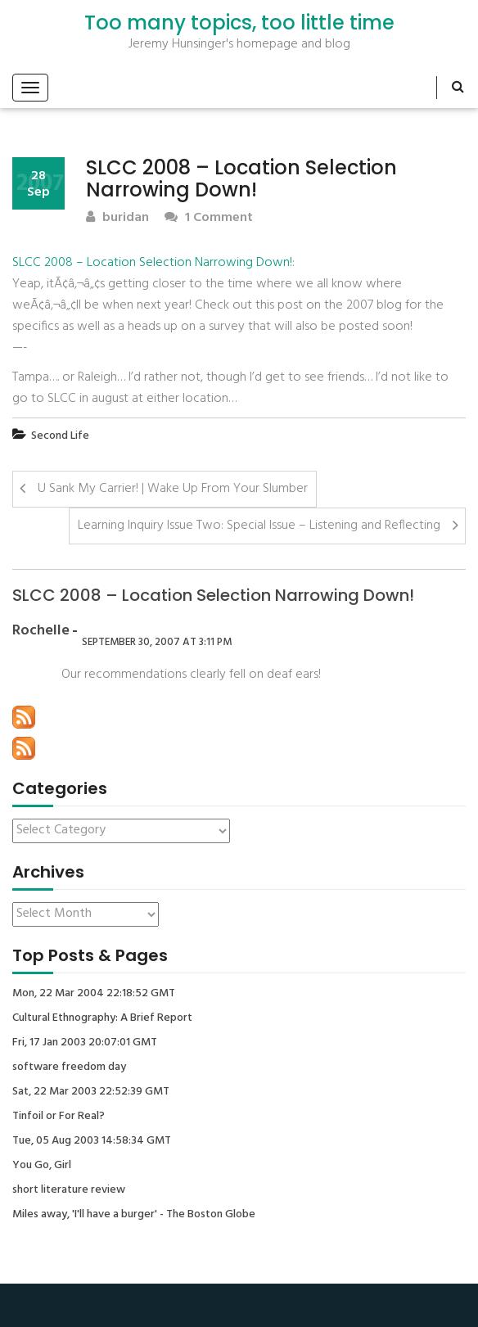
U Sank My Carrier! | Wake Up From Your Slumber (173, 488)
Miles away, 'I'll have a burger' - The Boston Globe (133, 1215)
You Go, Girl (41, 1166)
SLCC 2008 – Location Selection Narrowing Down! (152, 262)
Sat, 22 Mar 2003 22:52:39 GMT (90, 1092)
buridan (117, 218)
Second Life (60, 436)
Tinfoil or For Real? (58, 1116)
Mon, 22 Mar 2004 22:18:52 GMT (93, 994)
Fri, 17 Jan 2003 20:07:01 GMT (84, 1043)
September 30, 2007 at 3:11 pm (157, 642)
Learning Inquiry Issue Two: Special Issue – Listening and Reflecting (259, 525)
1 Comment (209, 218)
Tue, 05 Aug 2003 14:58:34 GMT (91, 1141)
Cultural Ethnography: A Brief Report (102, 1018)
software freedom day (69, 1067)
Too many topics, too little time (239, 23)
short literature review (68, 1190)
